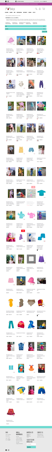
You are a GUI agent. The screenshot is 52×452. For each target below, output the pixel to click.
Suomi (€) (41, 1)
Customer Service (36, 1)
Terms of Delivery (8, 434)
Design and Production (19, 443)
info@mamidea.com (40, 434)
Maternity (25, 12)
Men (14, 12)
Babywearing (19, 12)
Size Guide (17, 442)
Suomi (6, 439)
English (9, 439)
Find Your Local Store (19, 440)
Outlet (34, 12)
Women (11, 12)
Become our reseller (19, 439)
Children (6, 12)
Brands (30, 12)
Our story (17, 436)
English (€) (45, 1)
